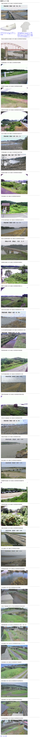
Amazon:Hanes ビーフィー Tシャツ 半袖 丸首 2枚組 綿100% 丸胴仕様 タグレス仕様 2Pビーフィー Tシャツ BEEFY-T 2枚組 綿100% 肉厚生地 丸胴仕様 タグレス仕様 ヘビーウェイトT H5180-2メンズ (25, 34)
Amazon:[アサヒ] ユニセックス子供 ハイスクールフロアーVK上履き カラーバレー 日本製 (8, 33)
